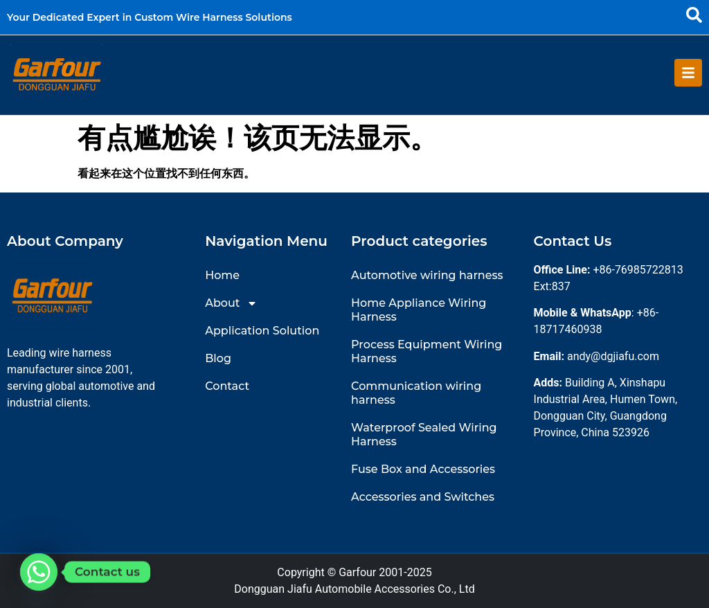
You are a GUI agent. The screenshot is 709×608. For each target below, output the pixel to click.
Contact (227, 386)
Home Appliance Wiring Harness (418, 309)
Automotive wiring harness (427, 275)
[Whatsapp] (38, 572)
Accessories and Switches (422, 496)
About (231, 303)
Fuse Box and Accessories (423, 469)
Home (222, 275)
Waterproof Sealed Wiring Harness (423, 434)
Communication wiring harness (416, 392)
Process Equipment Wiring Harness (426, 351)
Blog (218, 358)
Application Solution (262, 330)
